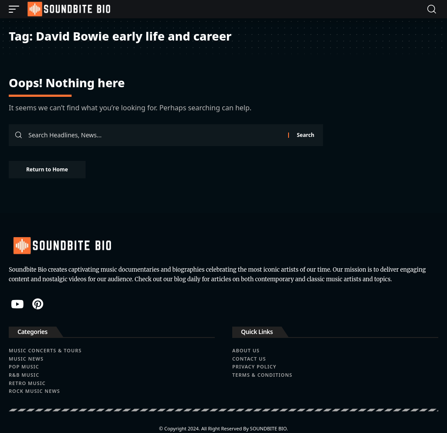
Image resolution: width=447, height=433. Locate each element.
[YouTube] (17, 304)
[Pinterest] (37, 304)
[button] (16, 9)
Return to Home (47, 169)
